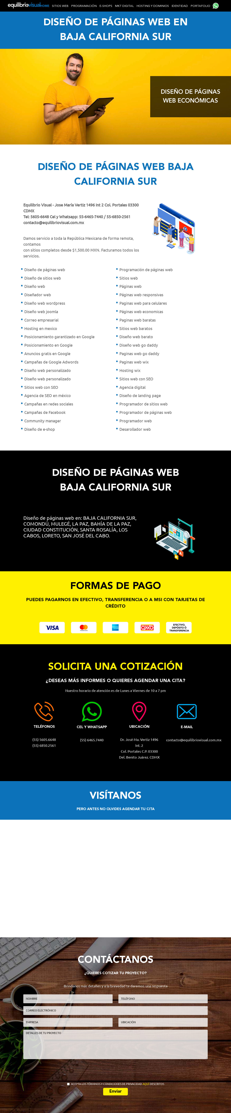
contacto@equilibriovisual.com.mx (53, 222)
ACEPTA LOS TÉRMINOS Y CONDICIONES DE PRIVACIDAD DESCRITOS (115, 1084)
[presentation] (116, 1069)
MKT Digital (124, 6)
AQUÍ (146, 1084)
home (44, 6)
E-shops (105, 6)
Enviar (115, 1091)
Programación (84, 6)
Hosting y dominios (152, 6)
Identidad (180, 6)
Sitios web (60, 6)
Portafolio (200, 6)
